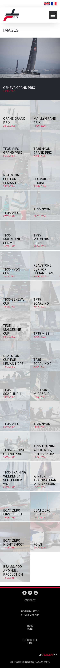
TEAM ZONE (30, 627)
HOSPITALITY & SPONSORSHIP (30, 613)
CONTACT (30, 600)
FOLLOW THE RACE (30, 642)
